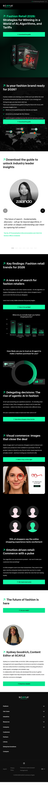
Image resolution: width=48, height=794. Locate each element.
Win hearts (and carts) (24, 582)
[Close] (46, 1)
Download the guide (25, 34)
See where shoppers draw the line (25, 419)
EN (43, 769)
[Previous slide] (5, 210)
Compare (6, 751)
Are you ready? (24, 610)
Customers (6, 732)
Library (5, 742)
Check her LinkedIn (24, 683)
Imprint (5, 769)
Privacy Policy (12, 769)
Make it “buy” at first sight (24, 459)
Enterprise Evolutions (9, 746)
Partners (5, 737)
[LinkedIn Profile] (24, 763)
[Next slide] (42, 210)
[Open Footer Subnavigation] (44, 706)
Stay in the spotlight (25, 307)
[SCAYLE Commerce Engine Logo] (8, 6)
